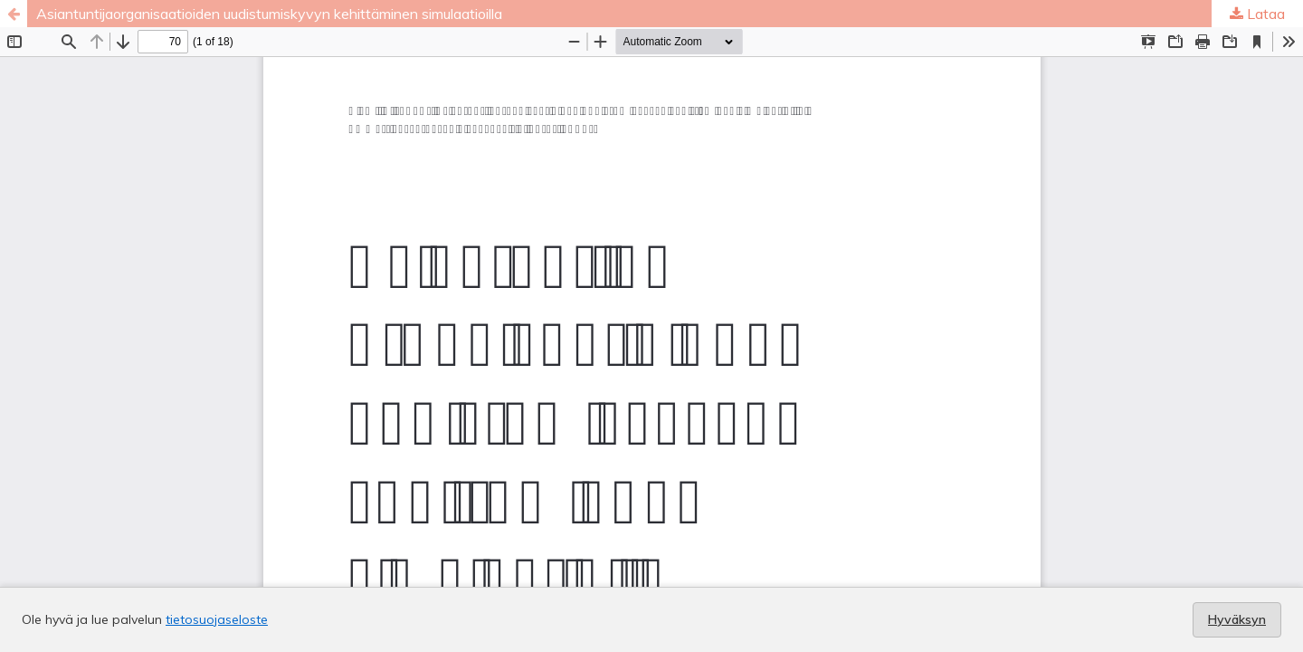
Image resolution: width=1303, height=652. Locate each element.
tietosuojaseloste (217, 619)
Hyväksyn (1237, 619)
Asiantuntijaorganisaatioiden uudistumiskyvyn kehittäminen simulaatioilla (269, 14)
